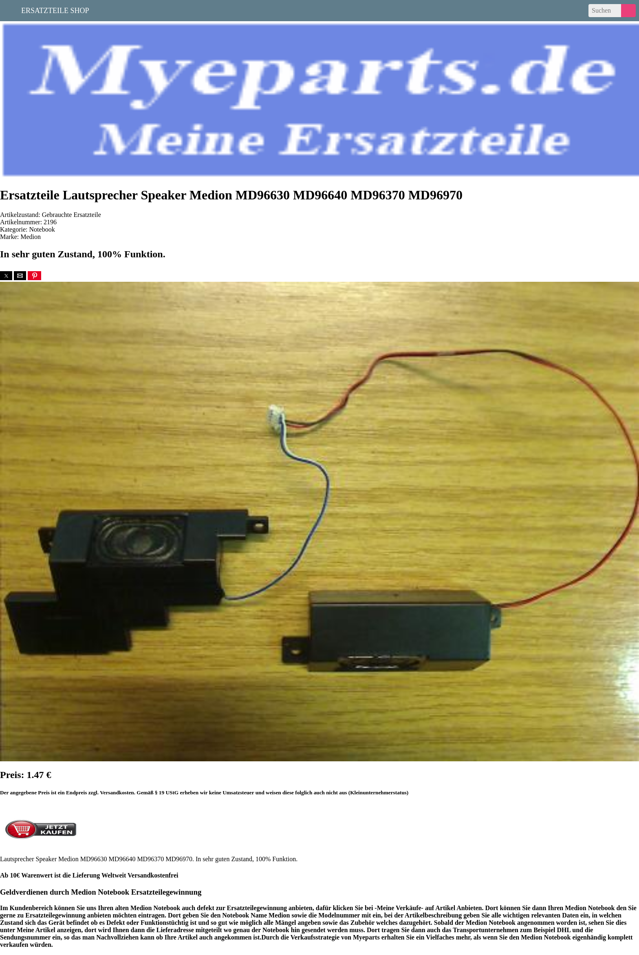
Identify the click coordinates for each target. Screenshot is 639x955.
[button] (6, 275)
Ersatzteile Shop (55, 10)
